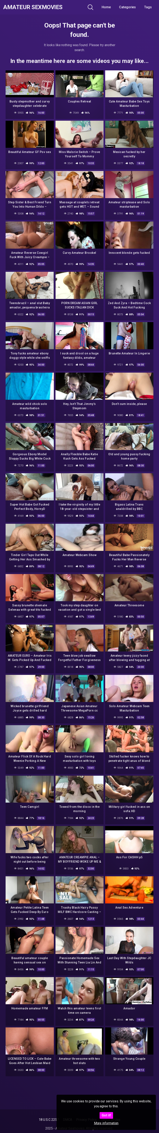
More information (106, 1123)
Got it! (106, 1115)
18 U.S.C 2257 (49, 1120)
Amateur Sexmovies (33, 7)
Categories (127, 7)
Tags (148, 7)
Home (106, 7)
